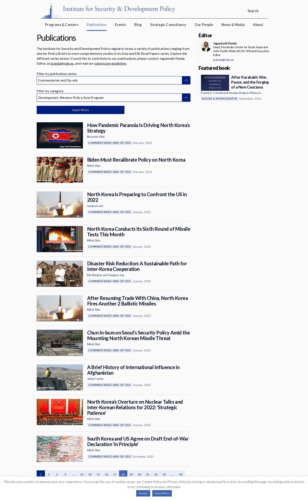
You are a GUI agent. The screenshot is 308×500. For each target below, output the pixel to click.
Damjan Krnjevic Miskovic (245, 92)
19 (131, 474)
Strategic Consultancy (168, 24)
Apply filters (79, 110)
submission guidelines (110, 63)
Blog (138, 24)
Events (120, 24)
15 (98, 474)
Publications (97, 24)
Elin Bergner (94, 275)
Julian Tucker (95, 378)
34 (181, 474)
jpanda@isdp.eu (62, 63)
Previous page (41, 474)
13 (82, 474)
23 (164, 474)
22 (156, 474)
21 (148, 474)
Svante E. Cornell (212, 92)
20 (139, 474)
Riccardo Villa (96, 136)
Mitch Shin (93, 165)
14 (90, 474)
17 (115, 474)
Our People (204, 24)
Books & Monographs (219, 98)
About (258, 24)
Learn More (162, 493)
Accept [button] (143, 493)
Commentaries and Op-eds (109, 143)
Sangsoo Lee (95, 205)
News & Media (233, 24)
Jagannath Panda (225, 43)
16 (106, 474)
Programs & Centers (61, 24)
